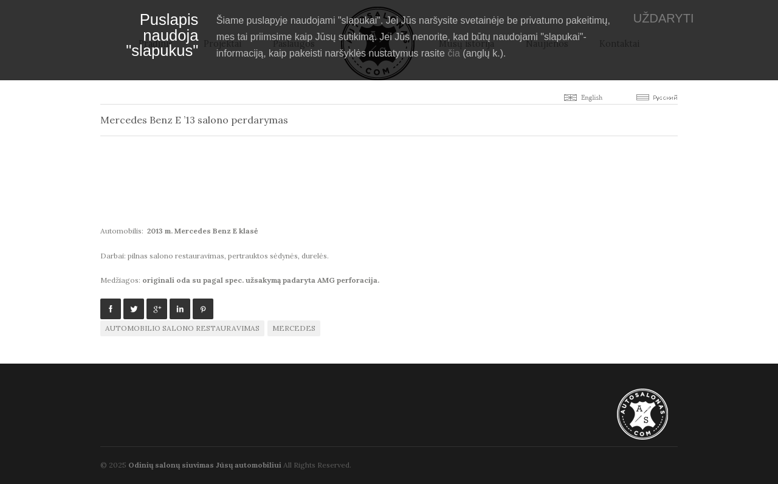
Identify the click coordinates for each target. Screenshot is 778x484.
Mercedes (293, 328)
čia (453, 53)
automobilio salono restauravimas (182, 328)
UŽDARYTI (663, 18)
